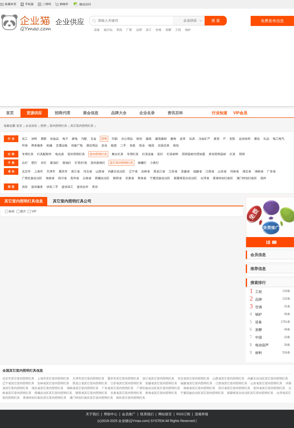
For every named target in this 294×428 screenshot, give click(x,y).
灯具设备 (148, 154)
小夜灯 (154, 162)
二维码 (46, 4)
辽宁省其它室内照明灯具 (18, 383)
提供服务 (37, 187)
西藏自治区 (102, 178)
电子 (65, 138)
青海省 (142, 178)
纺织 (139, 138)
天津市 (51, 171)
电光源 (59, 154)
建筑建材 (161, 138)
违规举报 (201, 414)
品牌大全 (119, 113)
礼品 (266, 138)
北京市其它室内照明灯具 (18, 378)
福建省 (197, 171)
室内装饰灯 (98, 162)
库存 (95, 187)
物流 (151, 145)
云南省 (87, 178)
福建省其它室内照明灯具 (196, 383)
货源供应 (34, 113)
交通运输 (61, 145)
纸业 (142, 145)
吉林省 (145, 171)
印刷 (115, 138)
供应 (25, 187)
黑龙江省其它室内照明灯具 (90, 383)
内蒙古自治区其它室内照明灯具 (267, 378)
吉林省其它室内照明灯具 (53, 383)
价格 (158, 29)
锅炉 (188, 29)
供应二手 (52, 187)
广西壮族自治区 (32, 178)
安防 (232, 138)
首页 (19, 125)
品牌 (139, 29)
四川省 (62, 178)
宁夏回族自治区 (160, 178)
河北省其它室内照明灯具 (193, 378)
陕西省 (117, 178)
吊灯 (44, 162)
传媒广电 (77, 145)
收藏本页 (10, 4)
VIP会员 (240, 113)
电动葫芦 (262, 345)
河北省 (87, 171)
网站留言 (165, 414)
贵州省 (74, 178)
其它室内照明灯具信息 (23, 201)
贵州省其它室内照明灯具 (269, 388)
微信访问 (85, 4)
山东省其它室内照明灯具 (266, 383)
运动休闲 (244, 138)
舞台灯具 (117, 154)
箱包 (176, 145)
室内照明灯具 (58, 125)
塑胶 (44, 138)
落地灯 (66, 162)
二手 (123, 145)
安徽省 (185, 171)
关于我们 (92, 414)
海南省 (50, 178)
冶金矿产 (204, 138)
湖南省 (259, 171)
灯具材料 (172, 154)
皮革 (183, 138)
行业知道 (219, 113)
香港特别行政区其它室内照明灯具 (44, 397)
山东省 (222, 171)
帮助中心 (110, 414)
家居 (217, 138)
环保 (25, 145)
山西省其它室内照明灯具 (228, 378)
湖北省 (246, 171)
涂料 (34, 138)
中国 (258, 337)
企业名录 (147, 113)
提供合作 (82, 187)
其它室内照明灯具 (82, 125)
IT (224, 138)
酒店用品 (92, 145)
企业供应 (31, 125)
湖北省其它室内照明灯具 (47, 388)
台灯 (25, 162)
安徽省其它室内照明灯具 (161, 383)
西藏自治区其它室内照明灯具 (53, 393)
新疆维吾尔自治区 (185, 178)
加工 (149, 29)
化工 (25, 138)
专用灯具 (27, 154)
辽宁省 (133, 171)
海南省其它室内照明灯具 (199, 388)
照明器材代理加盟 (193, 154)
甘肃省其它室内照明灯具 (126, 393)
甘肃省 (129, 178)
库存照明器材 (217, 154)
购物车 (64, 4)
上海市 (38, 171)
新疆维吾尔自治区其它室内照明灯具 (250, 393)
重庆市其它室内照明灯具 (123, 378)
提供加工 (67, 187)
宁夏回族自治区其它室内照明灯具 (202, 393)
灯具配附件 (44, 154)
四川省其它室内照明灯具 (234, 388)
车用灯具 (133, 154)
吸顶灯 (54, 162)
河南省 (234, 171)
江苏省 (173, 171)
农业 (104, 145)
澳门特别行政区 (247, 178)
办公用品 (127, 138)
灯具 (232, 154)
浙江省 (75, 171)
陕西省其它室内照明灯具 (91, 393)
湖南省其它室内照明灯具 (83, 388)
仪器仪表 (163, 145)
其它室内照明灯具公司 (72, 201)
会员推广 (128, 414)
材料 (258, 353)
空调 (258, 307)
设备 (97, 29)
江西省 (210, 171)
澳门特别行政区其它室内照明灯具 (91, 397)
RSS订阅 (183, 414)
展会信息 (90, 113)
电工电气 (278, 138)
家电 (75, 138)
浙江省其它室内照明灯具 (158, 378)
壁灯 (34, 162)
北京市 (26, 171)
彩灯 (160, 154)
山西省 (100, 171)
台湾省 (204, 178)
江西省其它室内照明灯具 (231, 383)
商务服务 (37, 145)
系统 (119, 29)
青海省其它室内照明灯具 (161, 393)
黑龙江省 (159, 171)
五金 (93, 138)
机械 (49, 145)
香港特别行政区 (223, 178)
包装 (132, 145)
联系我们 (147, 414)
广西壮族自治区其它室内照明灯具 (158, 388)
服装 (149, 138)
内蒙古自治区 (116, 171)
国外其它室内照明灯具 (130, 397)
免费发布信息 (272, 21)
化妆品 (54, 138)
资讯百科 (175, 113)
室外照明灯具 (76, 154)
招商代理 (62, 113)
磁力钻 (108, 29)
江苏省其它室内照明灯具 (126, 383)
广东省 (271, 171)
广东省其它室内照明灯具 (118, 388)
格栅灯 (142, 162)
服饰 (173, 138)
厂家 (129, 29)
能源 (114, 145)
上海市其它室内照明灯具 (53, 378)
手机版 (29, 4)
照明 (43, 125)
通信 (257, 138)
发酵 (168, 29)
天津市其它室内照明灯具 (88, 378)
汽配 (84, 138)
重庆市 (63, 171)
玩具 (192, 138)
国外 (263, 178)
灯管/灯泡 (81, 162)
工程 (178, 29)
